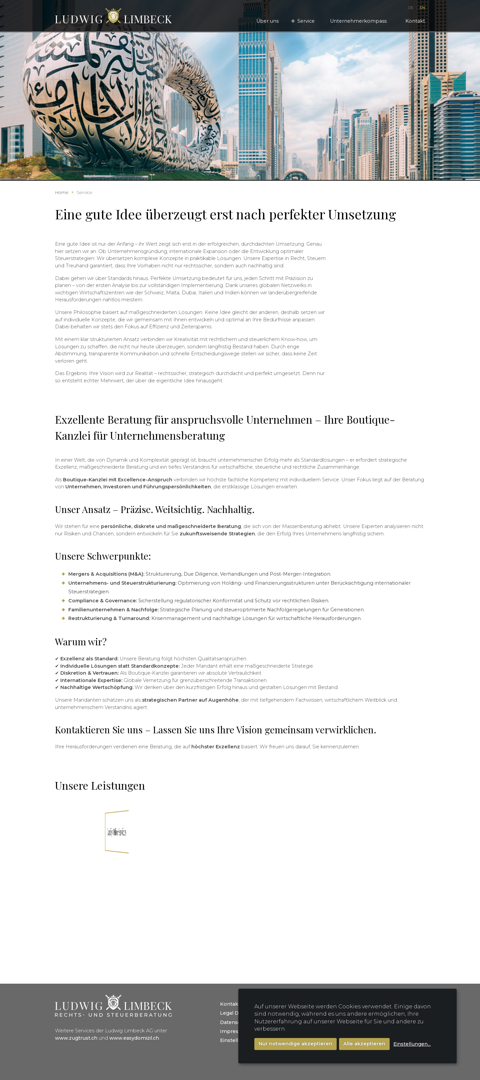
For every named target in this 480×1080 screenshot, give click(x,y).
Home (61, 192)
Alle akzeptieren (364, 1044)
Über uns (267, 21)
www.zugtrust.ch (76, 1038)
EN (422, 7)
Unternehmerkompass (358, 21)
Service (306, 21)
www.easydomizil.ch (134, 1038)
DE (411, 7)
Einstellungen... (412, 1044)
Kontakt (415, 21)
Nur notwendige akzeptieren (295, 1044)
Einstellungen (237, 1040)
